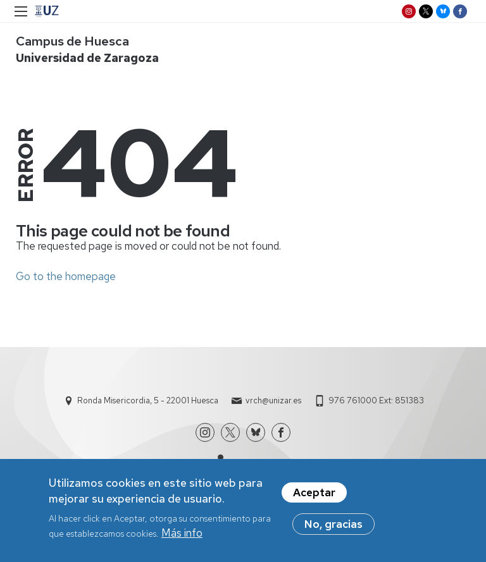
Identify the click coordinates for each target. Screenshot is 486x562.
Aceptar (314, 497)
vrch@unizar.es (273, 400)
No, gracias (333, 528)
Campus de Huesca (72, 41)
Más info (181, 537)
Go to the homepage (66, 276)
